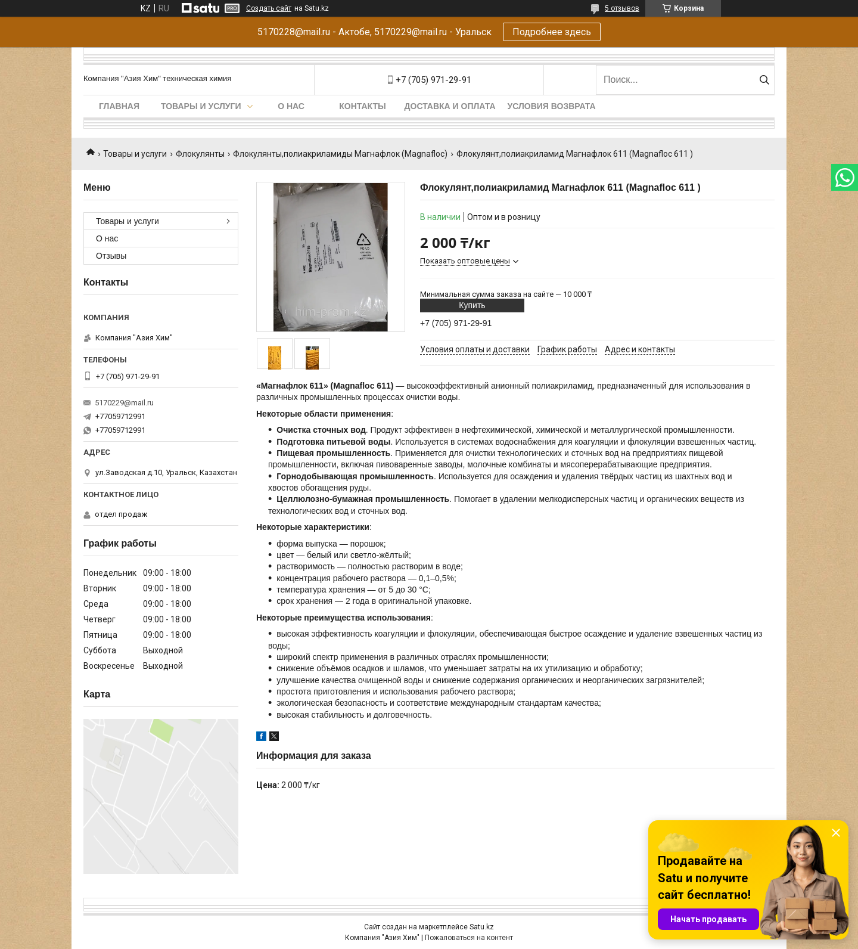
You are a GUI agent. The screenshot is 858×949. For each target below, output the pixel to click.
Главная (119, 106)
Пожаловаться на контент (469, 938)
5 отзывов (622, 8)
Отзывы (111, 255)
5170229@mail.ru (124, 402)
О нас (291, 106)
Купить (472, 305)
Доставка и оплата (450, 106)
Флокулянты (200, 154)
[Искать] (764, 80)
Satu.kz (482, 927)
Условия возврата (552, 106)
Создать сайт (268, 8)
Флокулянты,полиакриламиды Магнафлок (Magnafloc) (340, 154)
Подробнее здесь (551, 32)
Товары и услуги (201, 106)
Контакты (362, 106)
